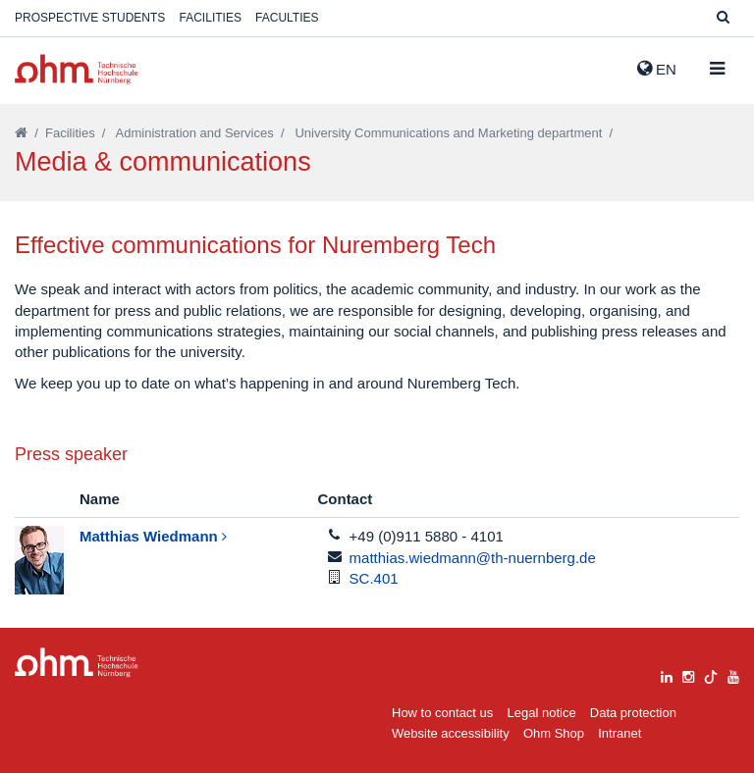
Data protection (633, 712)
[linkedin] (667, 674)
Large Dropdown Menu (76, 662)
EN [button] (656, 68)
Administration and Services (195, 133)
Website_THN (76, 69)
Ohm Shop (553, 733)
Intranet (619, 733)
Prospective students (90, 18)
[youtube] (733, 674)
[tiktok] (711, 674)
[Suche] (723, 18)
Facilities (211, 18)
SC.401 (374, 578)
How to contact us (442, 712)
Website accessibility (451, 733)
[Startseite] (21, 133)
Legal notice (542, 712)
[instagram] (688, 674)
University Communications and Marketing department (448, 133)
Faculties (286, 18)
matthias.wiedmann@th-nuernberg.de (473, 557)
